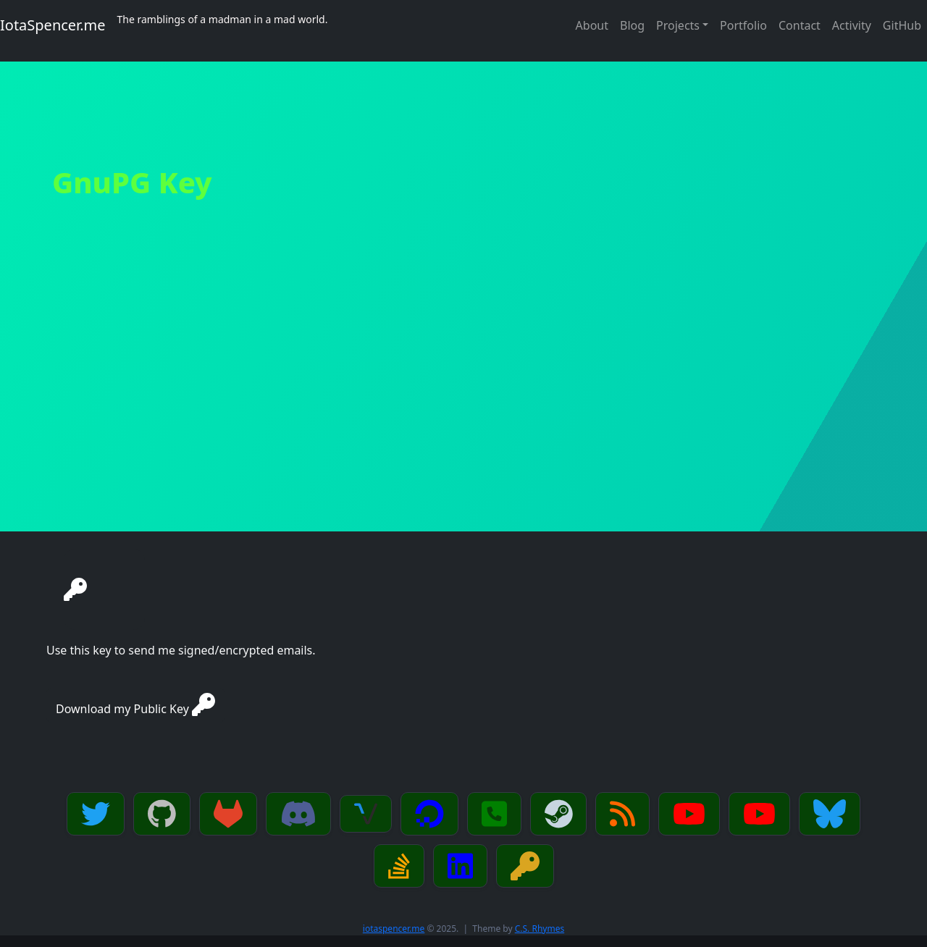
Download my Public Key (135, 705)
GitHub (902, 25)
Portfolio (743, 25)
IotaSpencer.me (53, 25)
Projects (678, 25)
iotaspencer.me (394, 928)
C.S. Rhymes (539, 928)
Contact (800, 25)
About (592, 25)
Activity (851, 25)
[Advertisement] (463, 422)
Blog (632, 25)
